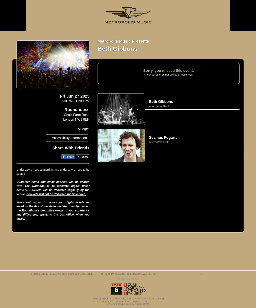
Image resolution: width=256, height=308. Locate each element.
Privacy (196, 274)
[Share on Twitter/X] (83, 156)
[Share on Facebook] (68, 156)
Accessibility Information (66, 137)
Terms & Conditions (169, 274)
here (96, 274)
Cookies (185, 274)
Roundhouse (77, 109)
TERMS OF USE (155, 301)
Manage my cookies (128, 279)
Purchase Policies (213, 274)
